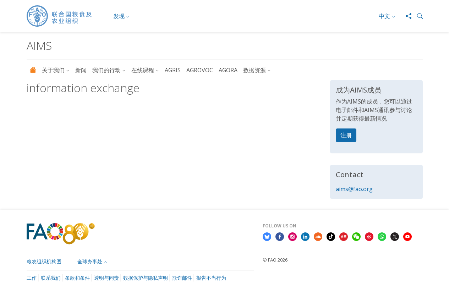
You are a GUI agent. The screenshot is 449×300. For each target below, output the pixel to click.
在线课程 (142, 70)
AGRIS (173, 70)
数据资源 (254, 70)
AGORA (228, 70)
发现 (119, 16)
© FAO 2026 (275, 260)
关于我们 (53, 70)
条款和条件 (77, 277)
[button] (417, 16)
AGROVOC (199, 70)
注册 (346, 135)
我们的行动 (106, 70)
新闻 (81, 70)
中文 (384, 16)
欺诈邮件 (182, 277)
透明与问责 (106, 277)
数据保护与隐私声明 (145, 277)
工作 (32, 277)
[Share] (405, 16)
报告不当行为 (211, 277)
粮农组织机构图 (44, 261)
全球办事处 (89, 261)
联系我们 (51, 277)
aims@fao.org (354, 189)
